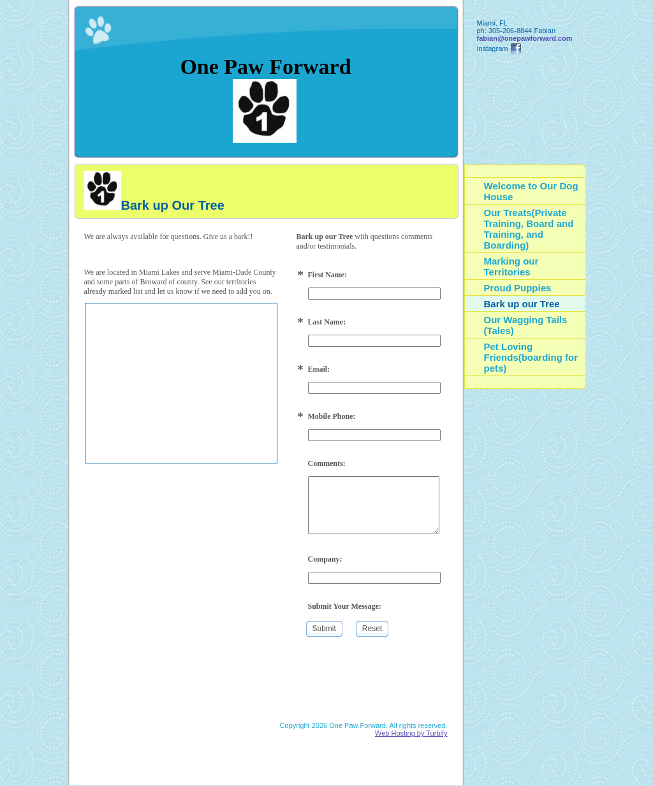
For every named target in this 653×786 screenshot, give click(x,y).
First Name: (328, 274)
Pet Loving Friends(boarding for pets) (531, 357)
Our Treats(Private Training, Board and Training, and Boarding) (529, 229)
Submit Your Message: (344, 606)
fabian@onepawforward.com (525, 38)
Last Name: (327, 321)
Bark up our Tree (522, 303)
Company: (325, 559)
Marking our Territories (511, 266)
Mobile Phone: (332, 416)
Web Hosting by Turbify (411, 733)
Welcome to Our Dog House (531, 191)
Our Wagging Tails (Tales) (526, 325)
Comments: (327, 463)
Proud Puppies (518, 287)
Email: (319, 369)
